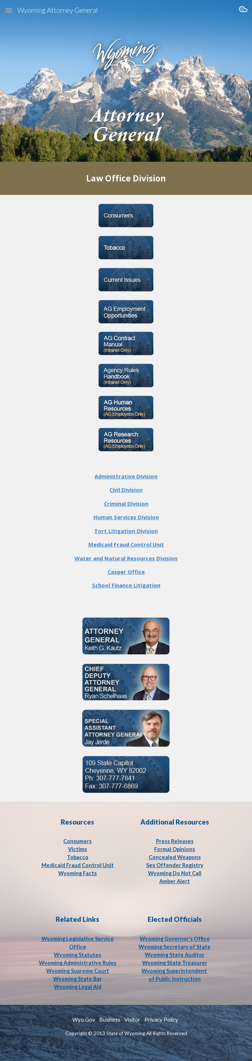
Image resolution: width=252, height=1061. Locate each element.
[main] (126, 178)
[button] (8, 10)
